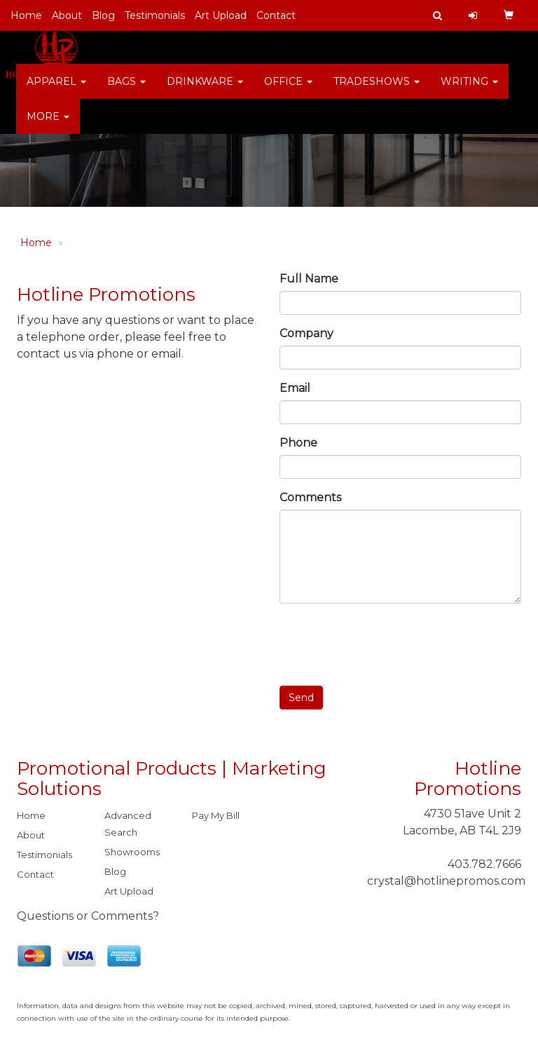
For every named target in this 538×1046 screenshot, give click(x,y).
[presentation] (386, 641)
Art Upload (221, 15)
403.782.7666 (484, 864)
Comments (310, 497)
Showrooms (132, 851)
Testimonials (155, 15)
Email (295, 388)
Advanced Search (127, 824)
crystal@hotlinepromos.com (446, 881)
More (48, 126)
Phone (298, 442)
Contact (276, 15)
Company (306, 333)
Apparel (56, 91)
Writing (469, 91)
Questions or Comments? (88, 916)
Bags (126, 91)
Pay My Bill (216, 815)
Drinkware (205, 91)
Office (288, 91)
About (67, 15)
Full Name (309, 278)
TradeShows (376, 91)
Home (26, 15)
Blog (103, 15)
